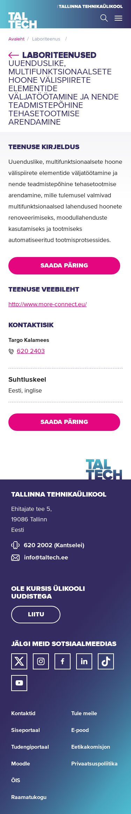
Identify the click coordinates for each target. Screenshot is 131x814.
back (13, 54)
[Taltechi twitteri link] (19, 661)
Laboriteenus (46, 39)
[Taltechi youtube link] (19, 683)
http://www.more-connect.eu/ (47, 304)
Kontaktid (23, 713)
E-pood (80, 730)
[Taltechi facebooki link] (62, 661)
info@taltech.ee (46, 558)
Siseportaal (25, 730)
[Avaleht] (22, 20)
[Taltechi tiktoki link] (106, 661)
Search (104, 18)
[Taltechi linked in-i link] (84, 661)
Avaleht (16, 39)
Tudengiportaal (30, 747)
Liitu (36, 614)
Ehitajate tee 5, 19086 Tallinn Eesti (31, 519)
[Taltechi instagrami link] (41, 661)
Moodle (20, 764)
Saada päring (64, 266)
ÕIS (15, 780)
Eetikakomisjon (90, 747)
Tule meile (84, 713)
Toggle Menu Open (118, 18)
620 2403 (31, 351)
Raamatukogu (28, 797)
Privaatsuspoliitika (94, 764)
